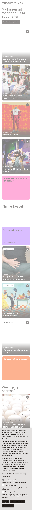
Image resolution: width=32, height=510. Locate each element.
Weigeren (6, 502)
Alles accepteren (8, 506)
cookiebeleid (6, 476)
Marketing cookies (10, 492)
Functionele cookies (9, 480)
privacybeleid (21, 474)
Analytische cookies (11, 485)
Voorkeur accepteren (17, 502)
